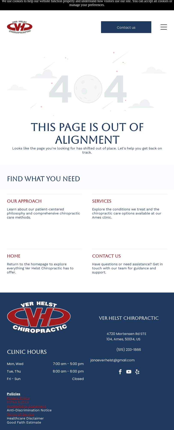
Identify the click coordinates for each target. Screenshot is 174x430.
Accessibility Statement (26, 391)
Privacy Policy (18, 383)
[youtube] (128, 357)
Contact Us (106, 241)
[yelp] (137, 357)
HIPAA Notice (18, 387)
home (13, 241)
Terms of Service (20, 400)
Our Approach (24, 186)
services (101, 186)
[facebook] (120, 357)
